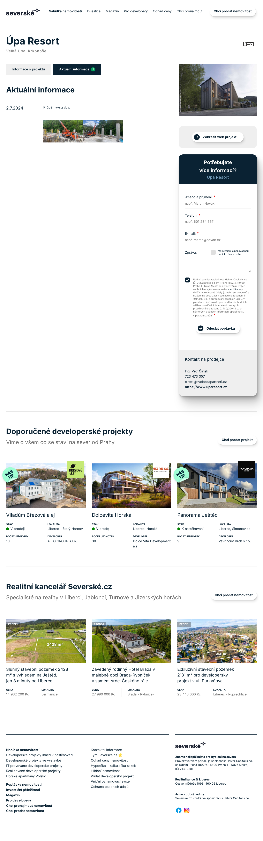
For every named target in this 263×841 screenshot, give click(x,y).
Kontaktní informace (106, 750)
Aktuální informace (77, 69)
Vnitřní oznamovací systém (112, 781)
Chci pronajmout (189, 11)
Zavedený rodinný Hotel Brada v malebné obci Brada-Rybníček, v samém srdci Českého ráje (123, 675)
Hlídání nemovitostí (105, 771)
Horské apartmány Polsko (26, 776)
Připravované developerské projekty (34, 766)
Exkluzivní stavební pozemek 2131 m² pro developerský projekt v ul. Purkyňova (205, 675)
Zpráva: (191, 252)
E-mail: (192, 233)
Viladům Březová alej (30, 515)
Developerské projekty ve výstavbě (33, 760)
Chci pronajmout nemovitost (29, 806)
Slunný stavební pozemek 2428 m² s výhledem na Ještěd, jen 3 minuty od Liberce (37, 675)
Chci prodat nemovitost (233, 11)
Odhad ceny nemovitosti (109, 760)
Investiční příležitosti (23, 790)
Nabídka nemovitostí (65, 11)
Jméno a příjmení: (200, 197)
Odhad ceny (162, 11)
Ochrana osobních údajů (109, 787)
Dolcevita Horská (111, 515)
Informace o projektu (28, 69)
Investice (93, 11)
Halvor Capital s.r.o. (237, 798)
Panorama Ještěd (197, 515)
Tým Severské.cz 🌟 (106, 755)
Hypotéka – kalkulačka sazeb (113, 766)
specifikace (234, 289)
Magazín (112, 11)
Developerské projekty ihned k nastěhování (39, 755)
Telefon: (192, 215)
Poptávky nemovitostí (24, 784)
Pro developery (136, 11)
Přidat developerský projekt (112, 776)
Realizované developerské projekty (33, 771)
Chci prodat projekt (237, 440)
